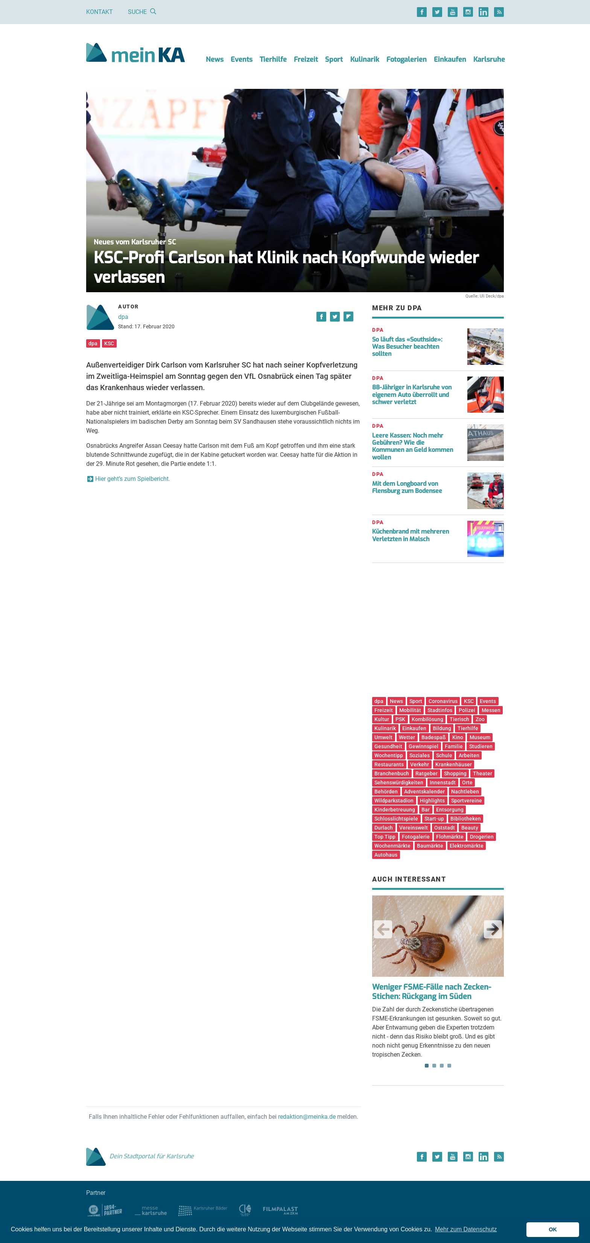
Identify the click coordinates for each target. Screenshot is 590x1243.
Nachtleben (465, 792)
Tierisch (459, 719)
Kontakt (99, 11)
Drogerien (482, 837)
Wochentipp (388, 755)
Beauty (469, 828)
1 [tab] (427, 1066)
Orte (467, 782)
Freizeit (306, 59)
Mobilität (410, 710)
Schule (444, 755)
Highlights (432, 801)
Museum (480, 737)
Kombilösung (427, 719)
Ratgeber (426, 773)
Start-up (434, 819)
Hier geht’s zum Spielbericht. (132, 478)
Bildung (442, 728)
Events (241, 59)
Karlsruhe (489, 59)
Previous (383, 929)
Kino (457, 737)
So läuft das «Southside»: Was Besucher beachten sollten (407, 347)
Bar (425, 810)
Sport (334, 59)
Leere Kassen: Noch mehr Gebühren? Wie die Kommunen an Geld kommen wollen (412, 446)
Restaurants (389, 764)
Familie (454, 746)
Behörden (386, 792)
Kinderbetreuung (394, 810)
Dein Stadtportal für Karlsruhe (140, 1156)
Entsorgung (450, 810)
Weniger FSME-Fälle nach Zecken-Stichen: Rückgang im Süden (431, 992)
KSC (109, 343)
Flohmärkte (450, 837)
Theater (482, 773)
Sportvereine (466, 801)
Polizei (467, 710)
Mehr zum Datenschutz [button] (466, 1229)
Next (493, 929)
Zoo (480, 719)
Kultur (381, 719)
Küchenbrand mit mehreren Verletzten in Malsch (410, 535)
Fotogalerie (416, 837)
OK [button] (553, 1229)
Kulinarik (364, 59)
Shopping (455, 773)
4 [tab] (449, 1066)
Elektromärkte (467, 846)
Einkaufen (450, 59)
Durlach (383, 828)
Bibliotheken (465, 819)
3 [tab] (442, 1066)
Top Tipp (384, 837)
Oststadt (444, 828)
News (215, 59)
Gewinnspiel (423, 746)
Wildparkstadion (394, 801)
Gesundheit (388, 746)
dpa (123, 316)
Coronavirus (443, 701)
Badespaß (433, 737)
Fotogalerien (406, 59)
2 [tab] (434, 1066)
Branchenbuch (391, 773)
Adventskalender (424, 792)
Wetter (407, 737)
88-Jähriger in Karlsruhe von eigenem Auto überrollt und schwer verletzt (412, 394)
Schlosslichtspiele (396, 819)
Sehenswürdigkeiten (398, 782)
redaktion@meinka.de (307, 1116)
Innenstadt (443, 782)
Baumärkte (430, 846)
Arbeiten (469, 755)
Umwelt (383, 737)
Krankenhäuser (453, 764)
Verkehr (419, 764)
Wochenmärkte (392, 846)
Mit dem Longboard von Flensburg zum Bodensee (407, 487)
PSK (400, 719)
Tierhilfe (273, 59)
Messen (491, 710)
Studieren (481, 746)
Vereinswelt (413, 828)
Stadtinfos (439, 710)
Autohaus (385, 855)
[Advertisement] (438, 632)
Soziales (419, 755)
